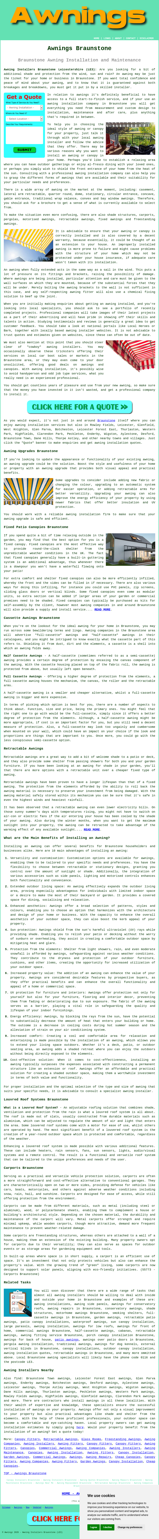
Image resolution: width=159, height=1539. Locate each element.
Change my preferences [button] (130, 1527)
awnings (127, 198)
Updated (37, 1507)
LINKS (107, 38)
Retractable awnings (21, 782)
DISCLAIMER (147, 38)
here (80, 1427)
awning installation (51, 1326)
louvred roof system (113, 1112)
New (27, 1507)
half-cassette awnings (94, 1330)
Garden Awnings (16, 1457)
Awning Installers (39, 1443)
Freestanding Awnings (123, 1439)
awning (127, 74)
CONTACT (131, 38)
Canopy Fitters (27, 1439)
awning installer (137, 1091)
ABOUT (118, 38)
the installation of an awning (96, 1040)
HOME (96, 38)
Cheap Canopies (128, 1457)
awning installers (69, 1295)
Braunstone (106, 420)
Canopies (28, 1448)
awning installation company (99, 173)
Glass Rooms (91, 1439)
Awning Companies (90, 1448)
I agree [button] (93, 1527)
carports (130, 1176)
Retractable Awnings (61, 1439)
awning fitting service (41, 1335)
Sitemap (6, 1507)
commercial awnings (32, 1330)
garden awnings (107, 1317)
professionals (98, 1418)
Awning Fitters (70, 1443)
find (17, 1378)
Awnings (75, 1457)
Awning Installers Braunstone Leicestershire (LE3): (50, 69)
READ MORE (92, 829)
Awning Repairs (98, 1457)
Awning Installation (64, 1452)
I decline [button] (107, 1527)
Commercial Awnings (55, 1448)
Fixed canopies (41, 544)
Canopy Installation (135, 1452)
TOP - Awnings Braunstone (25, 1473)
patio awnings (67, 1339)
